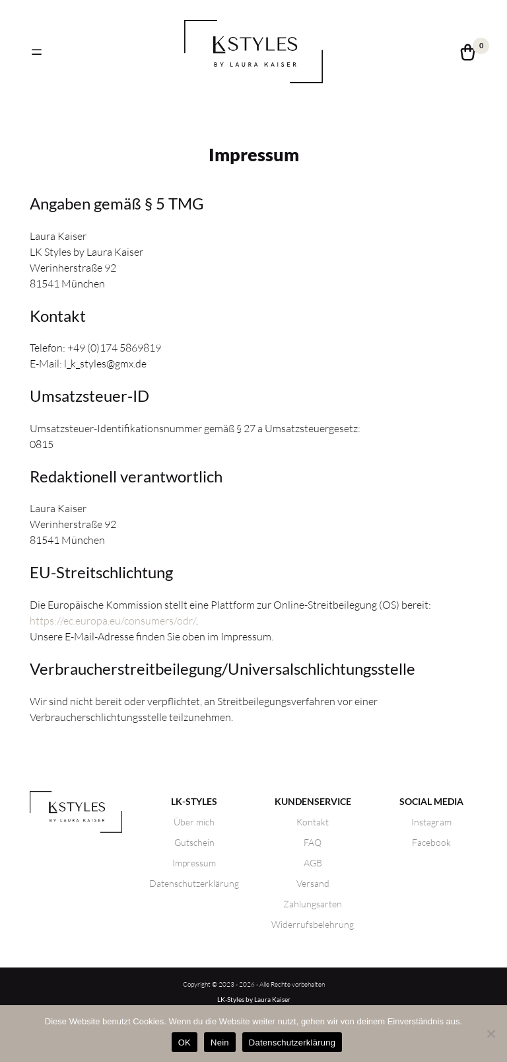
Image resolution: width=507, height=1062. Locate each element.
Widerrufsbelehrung (312, 924)
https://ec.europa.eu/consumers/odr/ (113, 620)
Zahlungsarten (312, 903)
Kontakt (312, 821)
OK (184, 1042)
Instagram (431, 821)
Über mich (194, 821)
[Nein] (490, 1033)
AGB (313, 862)
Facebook (431, 842)
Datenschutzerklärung (194, 883)
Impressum (194, 862)
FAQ (312, 842)
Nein (220, 1042)
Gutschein (194, 842)
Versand (312, 883)
